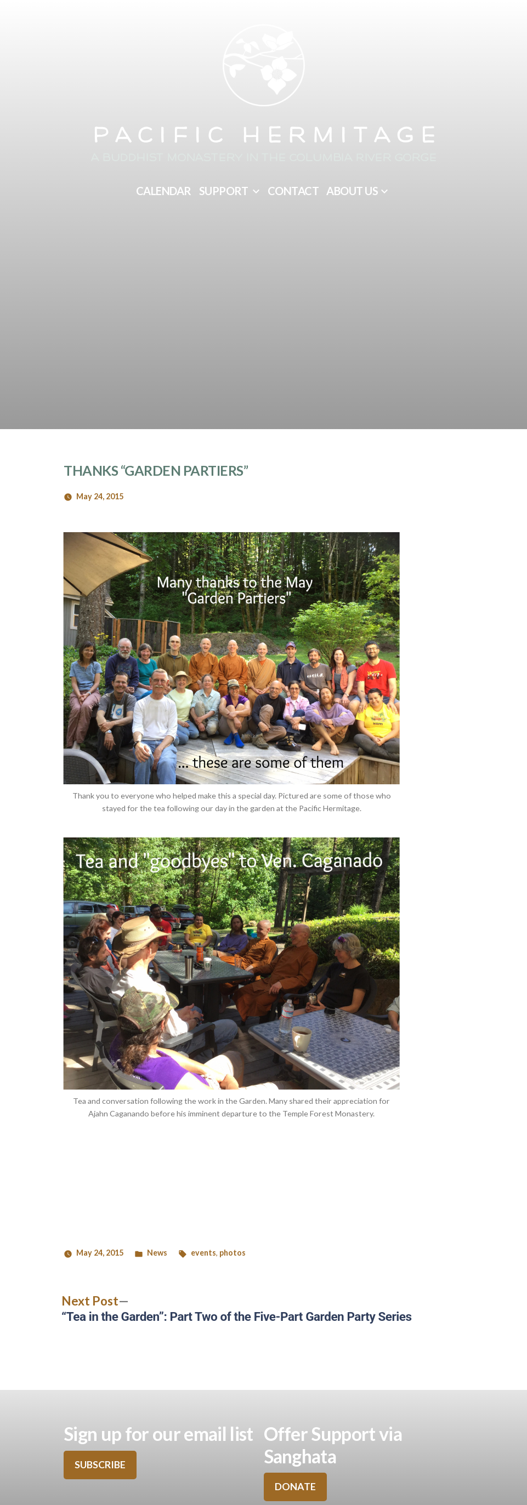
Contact (293, 190)
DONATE (295, 1486)
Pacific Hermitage (266, 136)
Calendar (163, 190)
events (203, 1252)
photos (232, 1252)
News (157, 1252)
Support (223, 190)
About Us (352, 190)
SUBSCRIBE (100, 1464)
